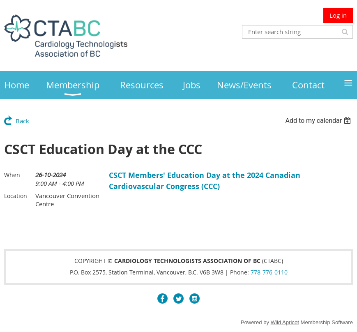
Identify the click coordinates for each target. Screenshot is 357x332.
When (12, 175)
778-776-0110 (269, 272)
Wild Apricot (285, 322)
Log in (338, 15)
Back (22, 121)
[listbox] (319, 120)
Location (15, 196)
